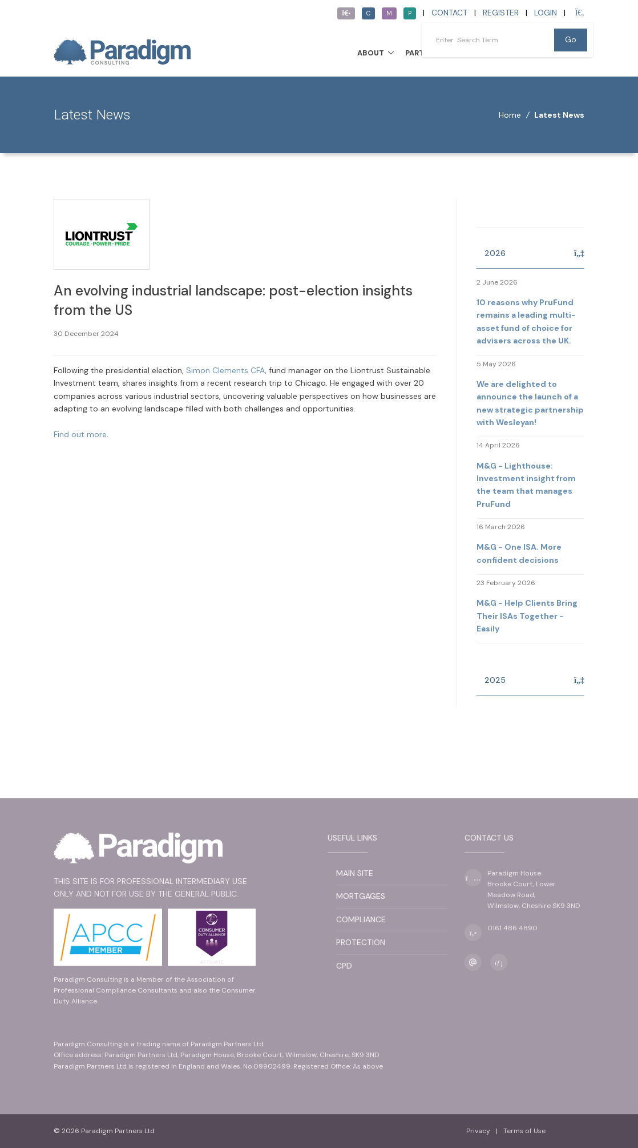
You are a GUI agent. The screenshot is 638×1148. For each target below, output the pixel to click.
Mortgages (360, 896)
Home (510, 115)
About (370, 53)
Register (501, 12)
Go (570, 39)
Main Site (354, 873)
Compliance (361, 919)
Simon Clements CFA (225, 370)
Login (545, 12)
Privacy (478, 1130)
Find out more (80, 434)
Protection (360, 942)
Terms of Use (524, 1130)
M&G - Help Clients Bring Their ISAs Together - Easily (527, 616)
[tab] (530, 254)
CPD (344, 966)
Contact (449, 12)
